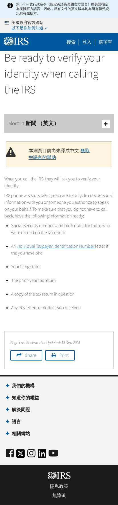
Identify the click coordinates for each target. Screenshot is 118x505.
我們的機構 (23, 386)
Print (64, 355)
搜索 (71, 42)
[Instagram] (31, 454)
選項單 (105, 42)
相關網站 (21, 434)
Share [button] (30, 355)
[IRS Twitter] (20, 455)
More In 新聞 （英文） (59, 124)
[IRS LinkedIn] (42, 455)
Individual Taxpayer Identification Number (55, 246)
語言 (16, 422)
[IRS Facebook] (10, 454)
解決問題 (21, 410)
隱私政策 (59, 486)
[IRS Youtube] (53, 454)
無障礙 (59, 495)
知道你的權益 (25, 398)
